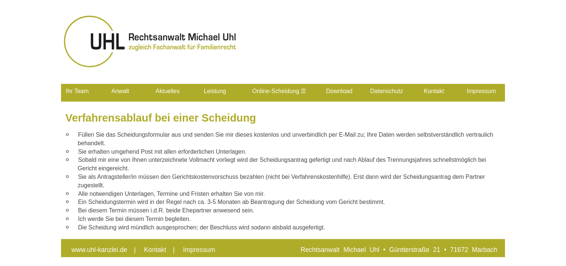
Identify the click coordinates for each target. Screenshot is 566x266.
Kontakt (434, 91)
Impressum (481, 91)
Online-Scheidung (279, 91)
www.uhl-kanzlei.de (99, 249)
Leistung (215, 91)
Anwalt (120, 91)
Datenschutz (386, 91)
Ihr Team (77, 91)
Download (339, 91)
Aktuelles (168, 91)
